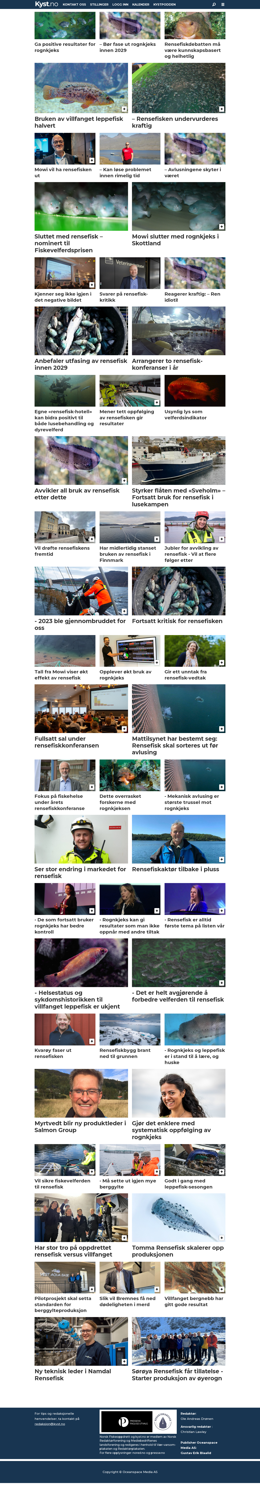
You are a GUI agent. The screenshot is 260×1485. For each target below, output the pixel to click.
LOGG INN (120, 4)
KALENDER (140, 4)
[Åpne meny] (222, 4)
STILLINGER (99, 4)
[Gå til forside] (46, 4)
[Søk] (214, 4)
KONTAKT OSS (74, 4)
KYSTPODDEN (164, 4)
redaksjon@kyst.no (50, 1424)
